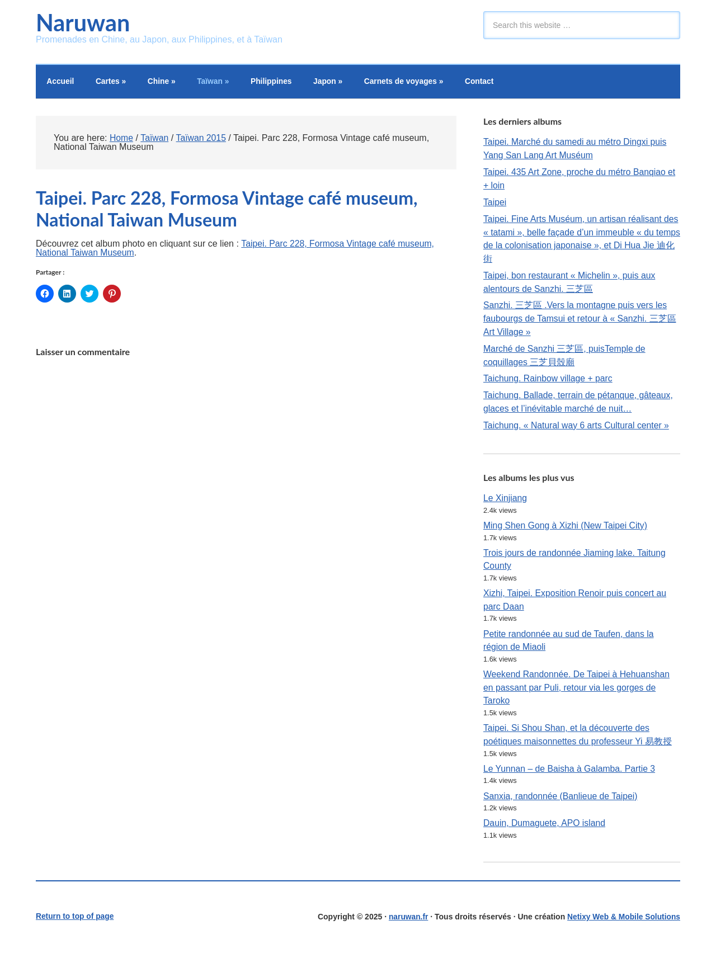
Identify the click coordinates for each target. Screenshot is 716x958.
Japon (335, 82)
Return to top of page (75, 922)
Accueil (61, 82)
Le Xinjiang (505, 501)
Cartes (112, 82)
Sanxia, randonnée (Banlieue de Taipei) (561, 801)
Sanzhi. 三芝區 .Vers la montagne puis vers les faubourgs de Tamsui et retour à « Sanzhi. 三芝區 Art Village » (581, 321)
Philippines (277, 82)
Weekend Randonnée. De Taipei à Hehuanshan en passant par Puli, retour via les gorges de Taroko (577, 692)
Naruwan (83, 23)
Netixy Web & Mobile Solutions (623, 922)
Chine (164, 82)
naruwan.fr (407, 922)
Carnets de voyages (412, 82)
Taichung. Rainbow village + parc (548, 381)
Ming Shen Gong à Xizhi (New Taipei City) (566, 529)
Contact (489, 82)
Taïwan (217, 82)
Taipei (495, 203)
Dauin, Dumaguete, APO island (545, 829)
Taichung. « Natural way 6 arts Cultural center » (577, 428)
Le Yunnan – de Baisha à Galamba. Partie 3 (570, 774)
